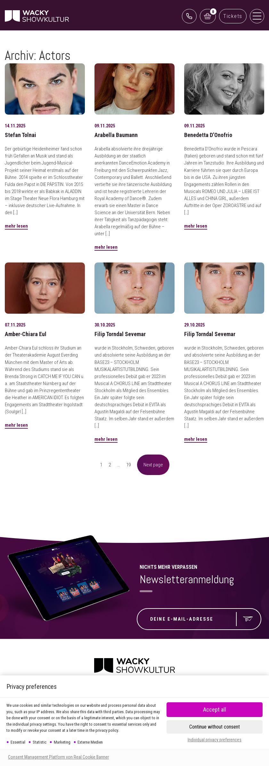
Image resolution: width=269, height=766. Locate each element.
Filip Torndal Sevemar (120, 334)
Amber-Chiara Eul (25, 334)
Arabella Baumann (116, 135)
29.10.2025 (194, 324)
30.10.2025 (104, 324)
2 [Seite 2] (110, 465)
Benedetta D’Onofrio (208, 135)
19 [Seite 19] (128, 465)
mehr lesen (16, 226)
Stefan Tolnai (20, 135)
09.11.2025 (104, 125)
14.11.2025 (15, 125)
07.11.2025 (15, 324)
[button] (215, 727)
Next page (153, 465)
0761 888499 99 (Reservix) (189, 16)
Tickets (232, 16)
